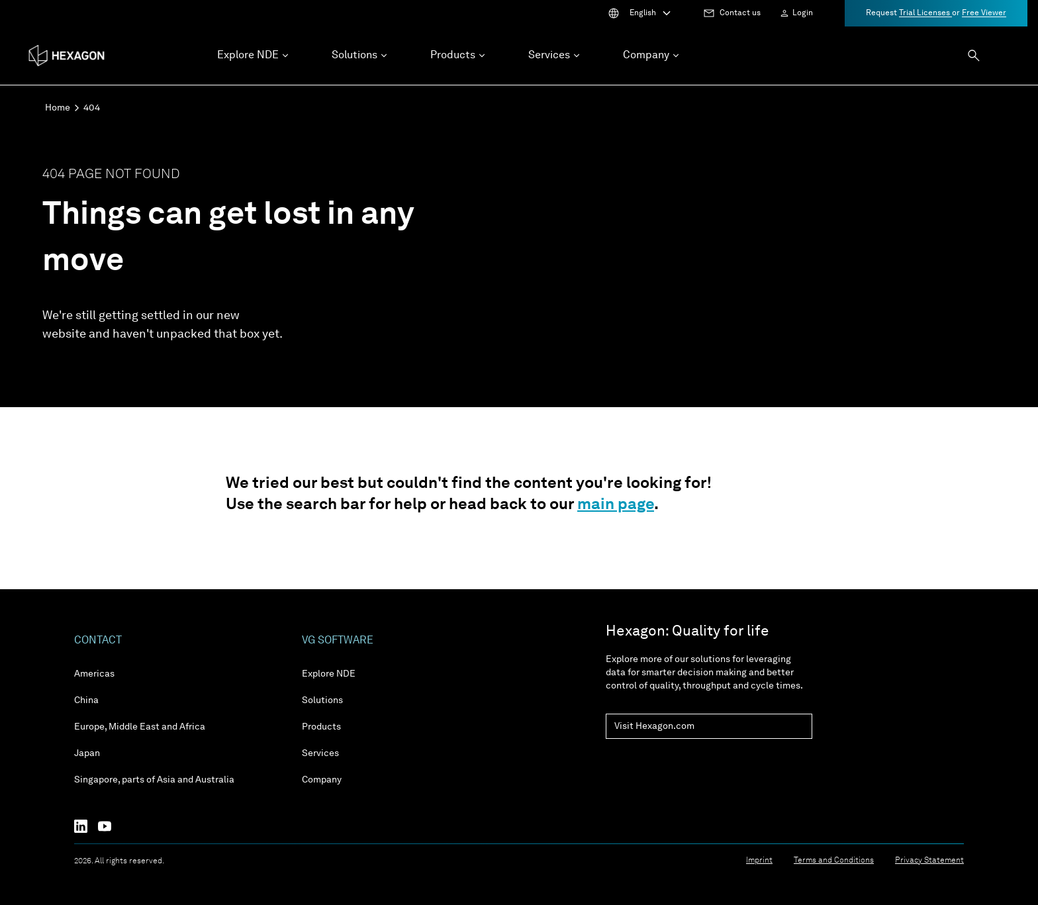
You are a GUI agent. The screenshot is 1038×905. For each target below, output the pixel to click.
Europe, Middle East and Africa (139, 727)
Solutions (322, 700)
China (86, 700)
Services (320, 753)
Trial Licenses (925, 13)
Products (321, 727)
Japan (87, 753)
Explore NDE (328, 674)
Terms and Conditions (834, 861)
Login (802, 13)
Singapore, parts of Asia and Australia (154, 780)
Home (57, 108)
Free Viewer (984, 13)
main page (615, 505)
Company (322, 780)
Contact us (740, 13)
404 (91, 108)
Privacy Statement (929, 861)
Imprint (759, 861)
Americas (94, 674)
